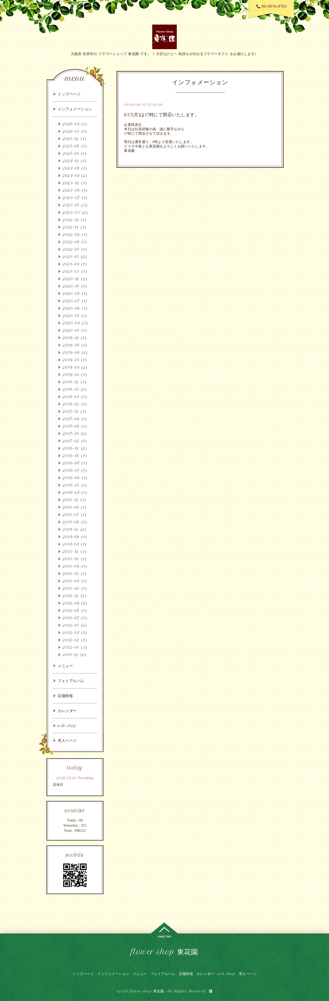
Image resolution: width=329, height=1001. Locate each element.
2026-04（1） (76, 124)
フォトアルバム (71, 680)
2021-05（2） (76, 256)
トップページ (69, 94)
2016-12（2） (76, 448)
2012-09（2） (76, 603)
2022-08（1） (76, 242)
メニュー (65, 665)
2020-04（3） (76, 323)
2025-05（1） (75, 153)
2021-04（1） (76, 264)
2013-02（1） (76, 588)
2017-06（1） (76, 426)
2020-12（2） (76, 278)
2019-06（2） (76, 352)
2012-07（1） (76, 617)
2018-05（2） (76, 389)
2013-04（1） (76, 581)
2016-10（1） (76, 455)
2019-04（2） (76, 367)
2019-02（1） (76, 374)
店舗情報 (65, 695)
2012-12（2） (75, 595)
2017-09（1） (76, 418)
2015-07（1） (75, 514)
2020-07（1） (76, 301)
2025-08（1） (76, 146)
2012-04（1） (76, 632)
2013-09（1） (76, 566)
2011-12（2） (75, 654)
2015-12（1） (75, 500)
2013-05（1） (75, 573)
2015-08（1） (75, 507)
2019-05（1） (76, 360)
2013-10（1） (75, 559)
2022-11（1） (75, 227)
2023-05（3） (76, 205)
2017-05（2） (76, 433)
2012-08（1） (76, 610)
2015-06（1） (76, 522)
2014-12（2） (75, 529)
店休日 (58, 784)
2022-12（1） (75, 219)
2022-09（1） (76, 234)
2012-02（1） (76, 640)
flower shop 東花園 (164, 951)
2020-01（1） (76, 330)
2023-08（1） (76, 190)
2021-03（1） (76, 271)
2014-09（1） (76, 536)
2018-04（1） (76, 396)
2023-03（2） (76, 212)
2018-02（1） (76, 404)
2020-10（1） (76, 286)
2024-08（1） (76, 168)
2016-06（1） (76, 477)
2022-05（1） (76, 249)
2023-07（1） (76, 197)
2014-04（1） (75, 544)
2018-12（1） (75, 382)
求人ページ (67, 740)
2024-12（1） (75, 160)
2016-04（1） (76, 492)
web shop (67, 725)
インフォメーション (75, 109)
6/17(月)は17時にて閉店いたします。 (161, 114)
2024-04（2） (76, 175)
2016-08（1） (76, 463)
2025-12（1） (75, 138)
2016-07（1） (76, 470)
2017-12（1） (75, 411)
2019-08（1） (76, 345)
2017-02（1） (76, 441)
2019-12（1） (75, 337)
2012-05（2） (76, 625)
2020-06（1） (76, 308)
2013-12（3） (76, 551)
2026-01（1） (76, 131)
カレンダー (67, 710)
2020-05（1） (76, 315)
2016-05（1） (76, 485)
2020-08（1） (76, 293)
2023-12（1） (76, 183)
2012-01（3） (76, 647)
